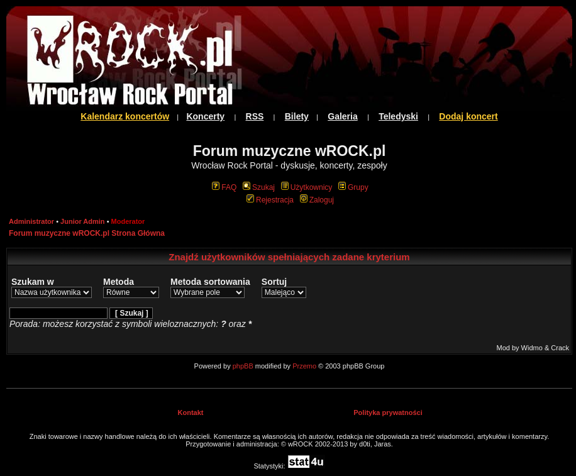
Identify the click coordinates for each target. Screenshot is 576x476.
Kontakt (191, 412)
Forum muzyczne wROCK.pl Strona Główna (87, 233)
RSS (255, 116)
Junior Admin (82, 221)
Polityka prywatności (387, 412)
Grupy (353, 187)
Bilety (297, 116)
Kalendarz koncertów (124, 116)
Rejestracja (270, 200)
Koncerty (205, 116)
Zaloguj (317, 200)
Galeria (342, 116)
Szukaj (259, 187)
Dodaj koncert (468, 116)
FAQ (224, 187)
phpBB (243, 366)
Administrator (31, 221)
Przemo (304, 366)
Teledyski (398, 116)
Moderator (128, 221)
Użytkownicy (307, 187)
